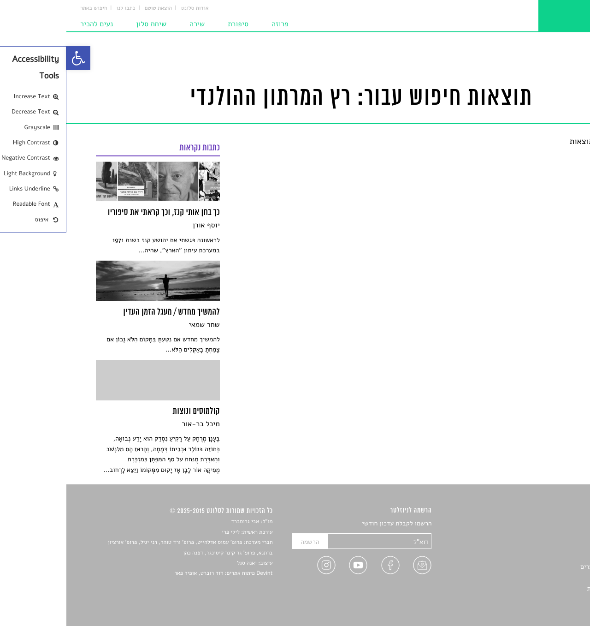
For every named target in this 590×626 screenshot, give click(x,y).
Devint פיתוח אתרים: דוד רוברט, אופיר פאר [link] (157, 573)
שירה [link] (130, 24)
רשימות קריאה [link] (541, 556)
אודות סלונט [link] (128, 8)
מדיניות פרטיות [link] (540, 588)
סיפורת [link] (171, 24)
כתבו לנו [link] (59, 8)
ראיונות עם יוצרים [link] (537, 566)
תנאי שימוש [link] (545, 599)
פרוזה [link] (213, 24)
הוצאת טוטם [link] (92, 8)
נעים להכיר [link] (30, 24)
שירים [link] (552, 534)
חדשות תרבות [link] (542, 545)
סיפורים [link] (550, 523)
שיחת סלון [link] (85, 24)
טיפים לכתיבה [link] (542, 577)
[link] (12, 58)
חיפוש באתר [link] (27, 8)
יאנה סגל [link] (180, 563)
